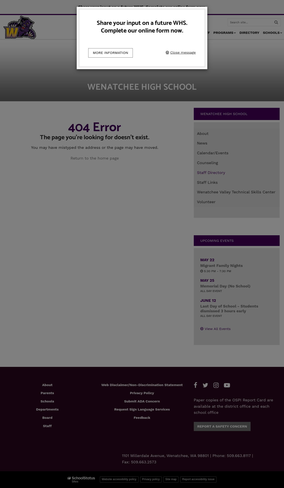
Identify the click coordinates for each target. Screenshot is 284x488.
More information (110, 53)
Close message (183, 52)
